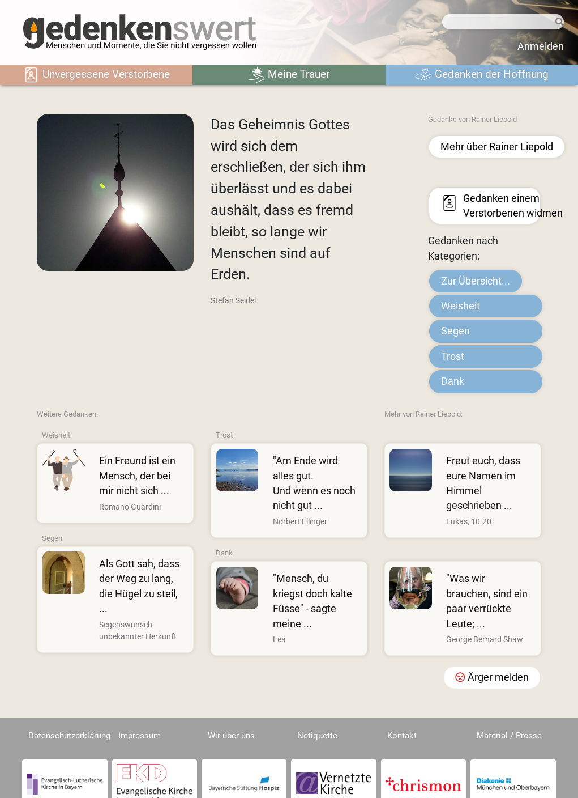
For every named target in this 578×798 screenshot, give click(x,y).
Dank (452, 381)
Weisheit (460, 306)
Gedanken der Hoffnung (482, 74)
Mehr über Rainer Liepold (496, 146)
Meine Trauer (288, 74)
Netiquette (317, 736)
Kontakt (402, 736)
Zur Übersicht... (475, 281)
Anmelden (540, 46)
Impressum (139, 736)
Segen (455, 331)
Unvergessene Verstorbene (96, 74)
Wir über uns (231, 736)
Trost (452, 356)
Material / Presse (509, 736)
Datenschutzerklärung (69, 736)
